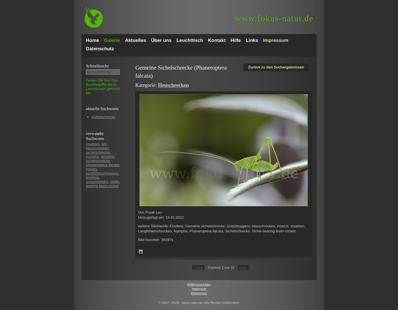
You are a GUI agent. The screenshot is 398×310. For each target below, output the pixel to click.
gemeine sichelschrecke (100, 158)
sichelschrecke (103, 117)
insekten (92, 144)
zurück (198, 267)
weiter (243, 267)
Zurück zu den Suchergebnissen (276, 67)
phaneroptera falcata (102, 165)
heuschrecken (97, 148)
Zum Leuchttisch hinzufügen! (141, 252)
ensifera (92, 177)
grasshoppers (97, 182)
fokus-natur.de (274, 18)
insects (91, 169)
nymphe (92, 156)
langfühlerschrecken (102, 173)
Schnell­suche (97, 65)
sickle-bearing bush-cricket (103, 184)
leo (104, 144)
